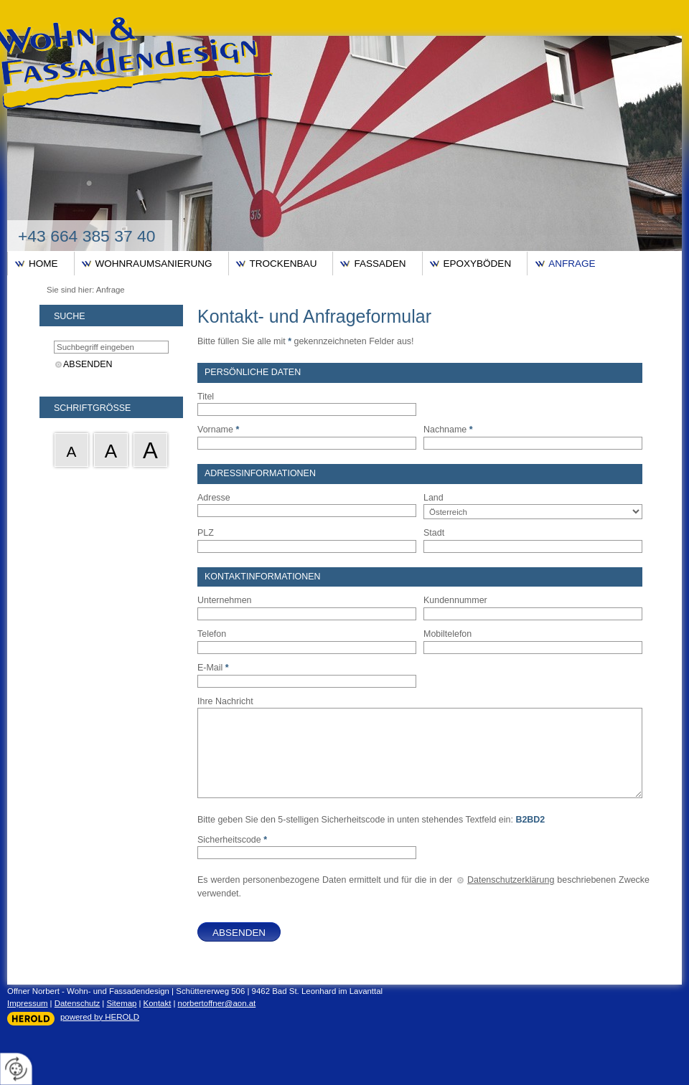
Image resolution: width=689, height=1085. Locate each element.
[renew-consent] (16, 1069)
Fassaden (380, 263)
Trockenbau (283, 263)
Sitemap (121, 1003)
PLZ (205, 533)
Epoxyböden (478, 263)
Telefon (211, 634)
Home (43, 263)
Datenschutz (77, 1003)
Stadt (433, 533)
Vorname (218, 430)
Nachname (448, 430)
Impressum (27, 1003)
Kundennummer (455, 600)
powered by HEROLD (99, 1017)
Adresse (213, 498)
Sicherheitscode (232, 840)
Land (433, 498)
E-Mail (213, 668)
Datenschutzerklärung (510, 880)
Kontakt (158, 1003)
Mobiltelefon (447, 634)
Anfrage (571, 263)
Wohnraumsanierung (153, 263)
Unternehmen (224, 600)
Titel (205, 397)
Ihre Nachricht (225, 701)
